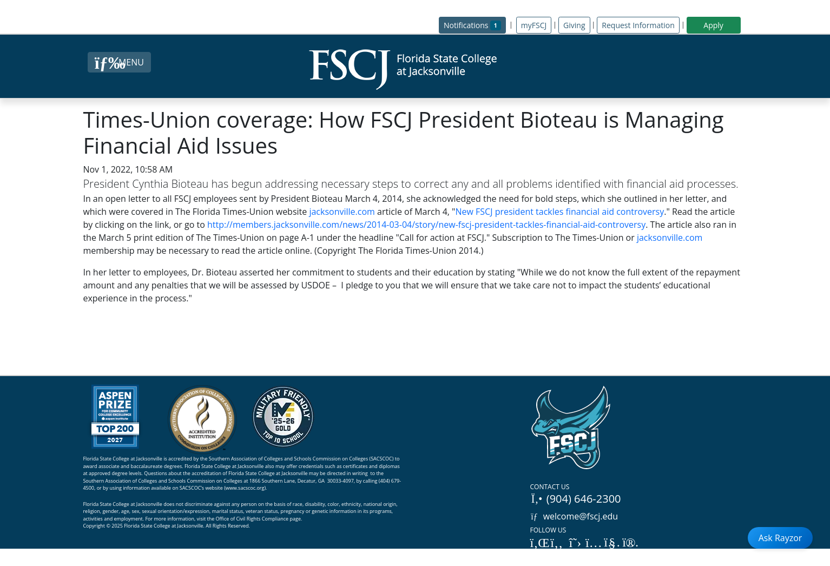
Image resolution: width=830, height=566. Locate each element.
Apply (713, 25)
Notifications (475, 24)
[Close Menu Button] (119, 62)
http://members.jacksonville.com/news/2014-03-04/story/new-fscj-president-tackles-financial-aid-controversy (426, 225)
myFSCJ (533, 25)
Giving (574, 25)
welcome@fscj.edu (574, 516)
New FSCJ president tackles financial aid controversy (559, 212)
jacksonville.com (341, 212)
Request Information (638, 25)
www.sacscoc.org (245, 487)
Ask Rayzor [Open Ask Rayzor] (780, 538)
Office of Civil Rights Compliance (252, 518)
